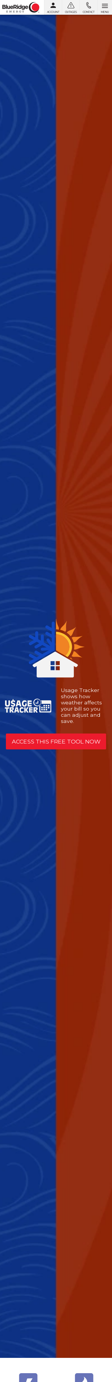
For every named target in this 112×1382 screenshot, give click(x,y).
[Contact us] (88, 7)
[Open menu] (104, 7)
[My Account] (53, 7)
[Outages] (70, 7)
